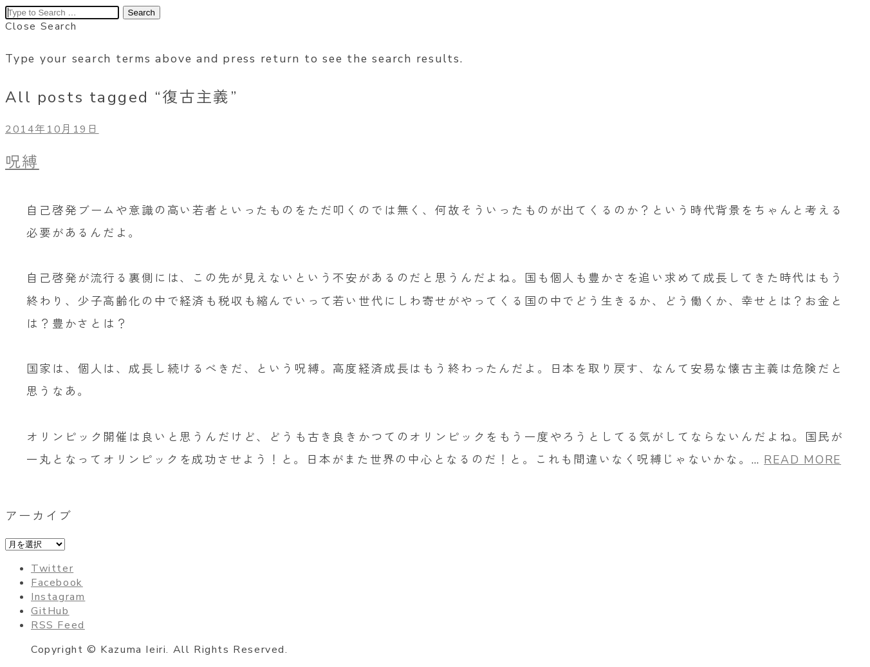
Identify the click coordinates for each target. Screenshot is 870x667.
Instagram (58, 597)
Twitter (52, 568)
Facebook (57, 583)
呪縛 (22, 162)
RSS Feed (58, 625)
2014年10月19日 (52, 129)
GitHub (50, 611)
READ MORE (802, 459)
